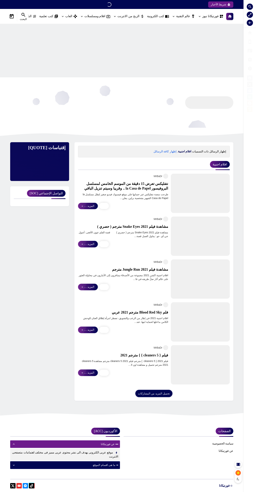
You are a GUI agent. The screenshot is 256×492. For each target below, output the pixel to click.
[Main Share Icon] (104, 206)
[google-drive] (249, 91)
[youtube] (19, 486)
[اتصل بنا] (250, 68)
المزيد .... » (88, 205)
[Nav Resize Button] (250, 23)
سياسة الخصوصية (222, 443)
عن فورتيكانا (226, 450)
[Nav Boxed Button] (250, 15)
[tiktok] (31, 486)
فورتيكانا (224, 485)
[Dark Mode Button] (238, 479)
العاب (71, 16)
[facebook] (249, 78)
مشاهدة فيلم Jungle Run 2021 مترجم (140, 269)
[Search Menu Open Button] (23, 16)
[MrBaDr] (165, 176)
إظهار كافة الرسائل (165, 151)
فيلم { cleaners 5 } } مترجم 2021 (144, 355)
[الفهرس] (250, 42)
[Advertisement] (122, 51)
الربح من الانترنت (130, 16)
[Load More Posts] (153, 393)
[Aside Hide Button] (238, 464)
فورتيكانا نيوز (213, 16)
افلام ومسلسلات (97, 16)
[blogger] (249, 103)
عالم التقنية (185, 16)
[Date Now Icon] (11, 16)
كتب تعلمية (48, 16)
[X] (249, 85)
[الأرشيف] (250, 51)
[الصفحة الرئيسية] (250, 33)
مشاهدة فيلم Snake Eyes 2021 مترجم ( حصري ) (132, 226)
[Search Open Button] (250, 7)
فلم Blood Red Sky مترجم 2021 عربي (140, 312)
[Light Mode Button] (238, 473)
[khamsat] (249, 110)
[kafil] (249, 97)
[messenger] (25, 486)
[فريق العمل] (250, 59)
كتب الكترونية (158, 16)
